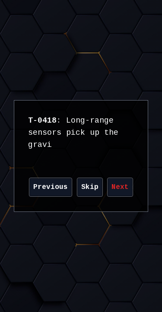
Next (120, 187)
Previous (50, 187)
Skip (89, 187)
